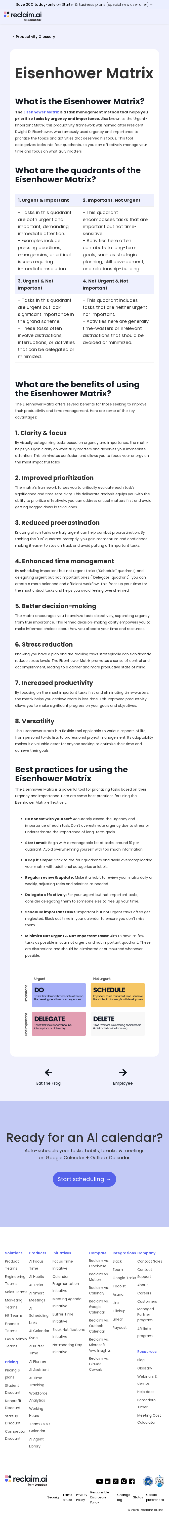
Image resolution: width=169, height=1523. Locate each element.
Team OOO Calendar (39, 1427)
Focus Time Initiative (63, 1265)
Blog (141, 1359)
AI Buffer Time (36, 1350)
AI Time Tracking (36, 1381)
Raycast (120, 1327)
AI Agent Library (36, 1443)
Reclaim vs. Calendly (99, 1290)
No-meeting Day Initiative (67, 1348)
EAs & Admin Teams (16, 1343)
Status (138, 1497)
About (142, 1284)
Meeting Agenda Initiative (67, 1302)
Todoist (119, 1286)
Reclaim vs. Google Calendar (99, 1307)
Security (53, 1497)
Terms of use (67, 1497)
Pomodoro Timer (146, 1404)
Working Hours (36, 1412)
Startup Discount (13, 1420)
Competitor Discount (15, 1435)
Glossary (144, 1368)
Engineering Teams (15, 1280)
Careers (144, 1293)
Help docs (145, 1391)
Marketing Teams (13, 1304)
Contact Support (144, 1273)
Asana (118, 1294)
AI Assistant (39, 1369)
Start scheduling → (84, 1179)
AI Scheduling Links (39, 1315)
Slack (117, 1261)
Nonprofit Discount (13, 1404)
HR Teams (14, 1315)
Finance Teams (12, 1327)
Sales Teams (16, 1291)
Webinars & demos (147, 1380)
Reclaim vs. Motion (99, 1277)
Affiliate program (145, 1332)
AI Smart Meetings (37, 1297)
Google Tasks (124, 1277)
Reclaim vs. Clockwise (99, 1263)
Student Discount (13, 1389)
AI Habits (36, 1276)
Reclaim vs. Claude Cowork (99, 1364)
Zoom (118, 1269)
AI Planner (37, 1361)
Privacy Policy (81, 1497)
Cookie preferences (155, 1497)
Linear (118, 1319)
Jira (116, 1302)
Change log (123, 1497)
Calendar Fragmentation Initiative (66, 1283)
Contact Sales (149, 1261)
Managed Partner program (145, 1314)
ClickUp (119, 1310)
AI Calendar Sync (39, 1334)
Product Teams (12, 1265)
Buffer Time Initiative (63, 1318)
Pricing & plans (12, 1374)
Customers (147, 1301)
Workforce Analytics (38, 1397)
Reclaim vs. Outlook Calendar (99, 1326)
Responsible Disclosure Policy (99, 1497)
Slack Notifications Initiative (69, 1333)
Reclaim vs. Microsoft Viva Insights (100, 1345)
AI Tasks (36, 1284)
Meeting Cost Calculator (149, 1419)
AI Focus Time (36, 1265)
